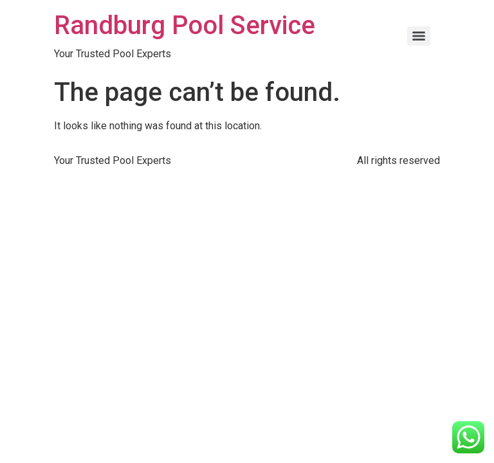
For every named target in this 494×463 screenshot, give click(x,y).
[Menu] (418, 36)
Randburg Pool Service (184, 25)
